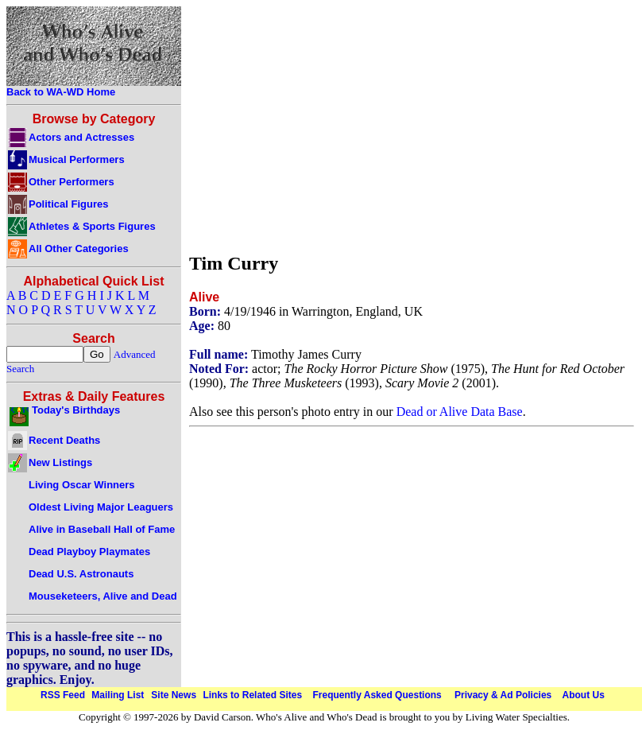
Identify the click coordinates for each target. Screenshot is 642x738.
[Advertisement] (393, 125)
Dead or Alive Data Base (459, 411)
